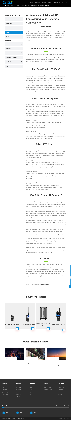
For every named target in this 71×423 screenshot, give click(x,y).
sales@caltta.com (23, 416)
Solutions (32, 385)
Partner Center (47, 393)
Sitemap (60, 421)
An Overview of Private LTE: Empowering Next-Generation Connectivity (35, 6)
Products (10, 41)
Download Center (47, 390)
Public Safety (18, 390)
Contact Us (9, 37)
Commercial (18, 402)
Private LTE (9, 49)
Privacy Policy (66, 421)
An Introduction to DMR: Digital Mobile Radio (39, 285)
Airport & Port (18, 395)
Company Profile (10, 20)
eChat (31, 393)
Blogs (18, 6)
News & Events (10, 29)
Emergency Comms (11, 58)
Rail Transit (18, 393)
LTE (31, 391)
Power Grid (18, 397)
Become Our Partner (48, 391)
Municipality (18, 391)
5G (7, 67)
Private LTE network (30, 75)
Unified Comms (10, 62)
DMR (7, 45)
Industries (18, 385)
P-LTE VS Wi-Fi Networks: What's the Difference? (40, 282)
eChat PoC (9, 54)
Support (46, 385)
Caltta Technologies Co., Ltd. (12, 421)
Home (8, 6)
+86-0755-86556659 (10, 416)
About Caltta (13, 6)
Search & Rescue (19, 400)
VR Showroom (10, 24)
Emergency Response (34, 395)
